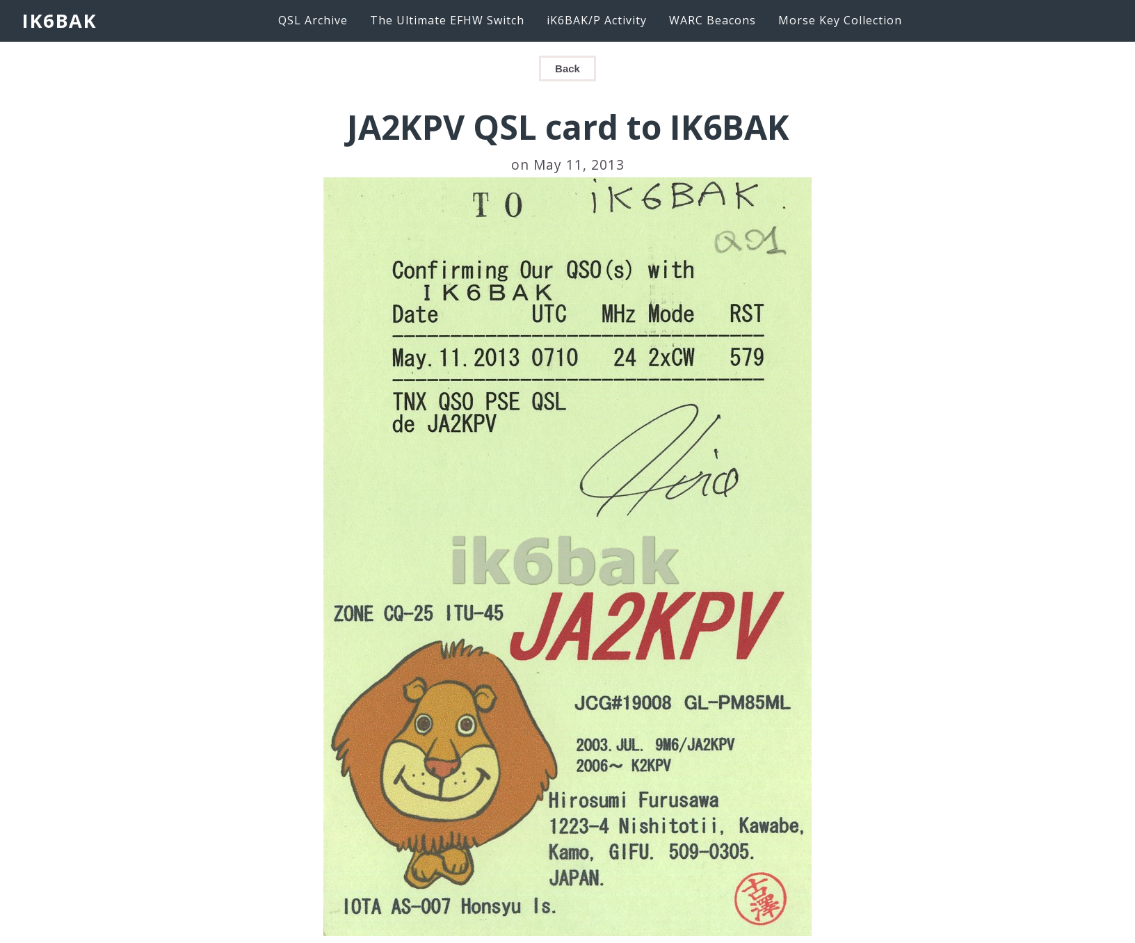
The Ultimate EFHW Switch (447, 20)
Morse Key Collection (840, 20)
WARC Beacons (712, 20)
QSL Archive (313, 20)
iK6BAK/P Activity (597, 20)
